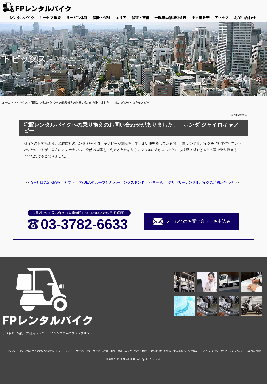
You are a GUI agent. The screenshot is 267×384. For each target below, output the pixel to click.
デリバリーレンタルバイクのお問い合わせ (201, 182)
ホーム (6, 102)
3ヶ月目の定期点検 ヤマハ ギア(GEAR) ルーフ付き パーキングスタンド (87, 182)
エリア (121, 18)
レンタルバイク (21, 18)
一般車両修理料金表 (170, 18)
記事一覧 (156, 182)
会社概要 (193, 350)
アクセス (222, 18)
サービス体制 (76, 18)
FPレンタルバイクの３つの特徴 (36, 350)
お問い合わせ (244, 18)
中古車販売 (201, 18)
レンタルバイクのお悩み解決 (245, 350)
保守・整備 (140, 18)
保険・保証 (101, 18)
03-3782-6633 (84, 224)
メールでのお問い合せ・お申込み (198, 221)
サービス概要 (50, 18)
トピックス (21, 102)
